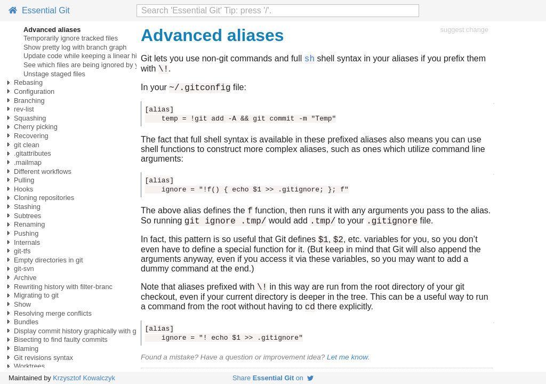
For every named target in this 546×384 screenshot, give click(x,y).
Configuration (34, 91)
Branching (29, 101)
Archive (25, 278)
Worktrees (29, 366)
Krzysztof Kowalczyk (84, 378)
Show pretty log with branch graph (74, 47)
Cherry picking (36, 127)
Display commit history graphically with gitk (78, 331)
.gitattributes (32, 153)
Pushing (26, 233)
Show (22, 304)
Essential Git (39, 10)
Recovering (31, 136)
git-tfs (22, 251)
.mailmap (28, 162)
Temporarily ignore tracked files (70, 38)
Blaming (26, 349)
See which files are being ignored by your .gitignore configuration (121, 65)
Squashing (30, 118)
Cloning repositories (44, 198)
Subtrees (27, 216)
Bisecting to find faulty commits (61, 339)
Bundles (26, 322)
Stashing (27, 207)
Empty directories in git (48, 260)
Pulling (24, 180)
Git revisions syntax (43, 358)
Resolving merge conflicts (53, 313)
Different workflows (42, 171)
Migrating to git (36, 295)
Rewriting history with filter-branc (63, 287)
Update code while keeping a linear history (87, 56)
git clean (26, 145)
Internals (27, 242)
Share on (273, 378)
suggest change (464, 30)
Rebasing (28, 82)
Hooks (23, 189)
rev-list (24, 109)
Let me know (347, 370)
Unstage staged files (54, 74)
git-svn (24, 269)
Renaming (29, 224)
